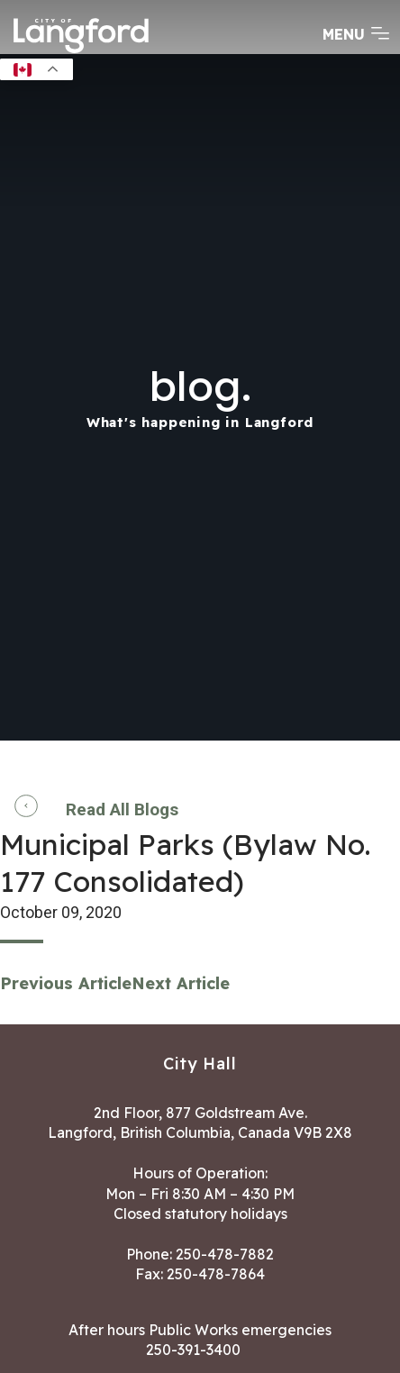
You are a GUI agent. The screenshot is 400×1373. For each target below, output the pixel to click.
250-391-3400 (193, 1350)
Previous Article (66, 983)
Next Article (181, 983)
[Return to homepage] (81, 51)
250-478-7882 (225, 1254)
